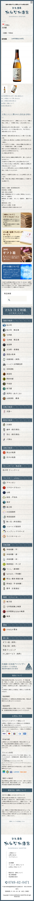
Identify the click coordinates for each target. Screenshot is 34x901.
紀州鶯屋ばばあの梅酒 (13, 611)
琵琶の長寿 (9, 354)
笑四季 (7, 344)
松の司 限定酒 (11, 330)
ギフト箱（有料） (10, 642)
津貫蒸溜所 (9, 516)
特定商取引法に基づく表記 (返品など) (13, 96)
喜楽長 (7, 374)
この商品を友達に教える (9, 101)
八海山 (7, 439)
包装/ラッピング (9, 650)
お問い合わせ (12, 855)
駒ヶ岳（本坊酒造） (13, 521)
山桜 (6, 492)
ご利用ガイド (12, 853)
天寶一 (7, 411)
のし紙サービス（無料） (12, 654)
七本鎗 (7, 335)
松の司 (7, 325)
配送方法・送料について (16, 872)
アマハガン (9, 482)
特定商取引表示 (13, 877)
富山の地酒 (9, 452)
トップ (3, 21)
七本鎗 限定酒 (11, 339)
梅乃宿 (7, 601)
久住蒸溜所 (9, 512)
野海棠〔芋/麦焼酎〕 (13, 583)
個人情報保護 (12, 874)
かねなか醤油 (10, 629)
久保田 (7, 424)
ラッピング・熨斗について (16, 865)
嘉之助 (7, 507)
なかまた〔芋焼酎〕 (13, 574)
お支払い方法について (15, 867)
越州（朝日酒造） (12, 429)
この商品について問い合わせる (11, 98)
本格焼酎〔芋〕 (11, 549)
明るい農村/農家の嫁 (13, 578)
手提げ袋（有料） (10, 646)
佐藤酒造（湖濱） (12, 359)
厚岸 (6, 502)
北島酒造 (8, 369)
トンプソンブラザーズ (13, 531)
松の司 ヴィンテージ (11, 470)
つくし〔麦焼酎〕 (12, 569)
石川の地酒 (9, 457)
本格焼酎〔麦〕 (11, 554)
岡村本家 (8, 379)
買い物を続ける (7, 106)
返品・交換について (8, 103)
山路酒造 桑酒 (11, 398)
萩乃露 (7, 388)
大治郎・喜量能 (11, 349)
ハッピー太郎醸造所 (13, 364)
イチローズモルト (12, 487)
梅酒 (6, 616)
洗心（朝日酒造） (12, 434)
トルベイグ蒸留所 (12, 526)
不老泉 (7, 383)
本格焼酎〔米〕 (11, 559)
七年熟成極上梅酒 (12, 606)
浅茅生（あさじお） (13, 393)
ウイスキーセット (12, 536)
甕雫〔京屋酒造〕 (12, 588)
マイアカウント (13, 857)
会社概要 (11, 863)
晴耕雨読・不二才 (12, 564)
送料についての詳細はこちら (17, 821)
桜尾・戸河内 (10, 497)
